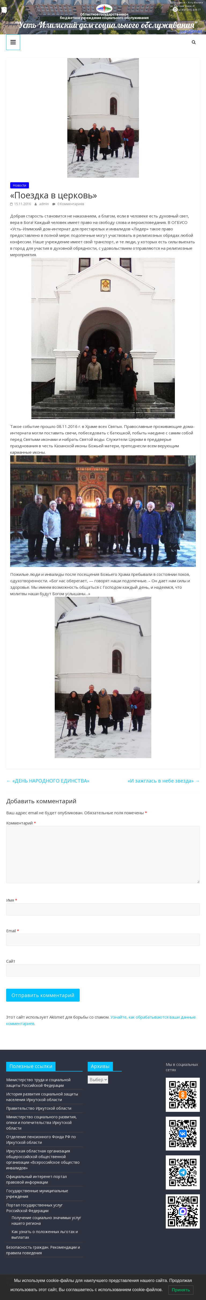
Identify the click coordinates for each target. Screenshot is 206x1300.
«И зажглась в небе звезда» (164, 780)
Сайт (10, 961)
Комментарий (21, 823)
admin (44, 204)
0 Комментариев (68, 204)
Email (12, 930)
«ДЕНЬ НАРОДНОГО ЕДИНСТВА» (47, 780)
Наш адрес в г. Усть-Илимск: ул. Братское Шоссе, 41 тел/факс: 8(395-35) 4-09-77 (187, 6)
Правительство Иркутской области (38, 1108)
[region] (103, 17)
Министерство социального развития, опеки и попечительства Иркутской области (41, 1122)
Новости (19, 185)
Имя (11, 900)
